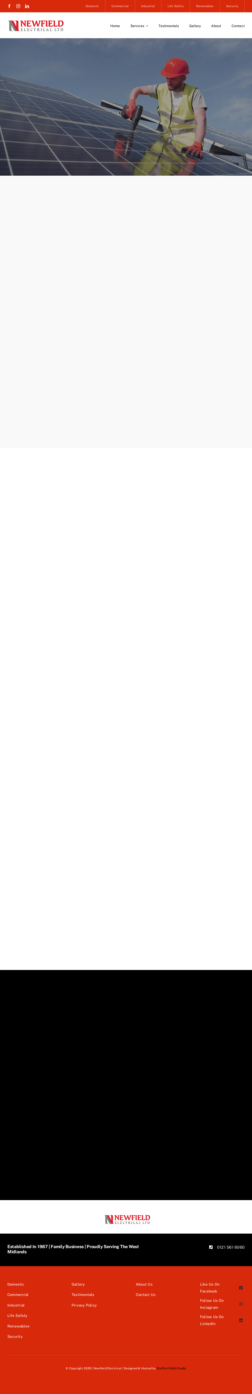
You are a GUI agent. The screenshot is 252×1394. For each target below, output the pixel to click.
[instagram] (18, 6)
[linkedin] (27, 6)
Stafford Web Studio (171, 1368)
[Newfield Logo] (35, 21)
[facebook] (9, 6)
